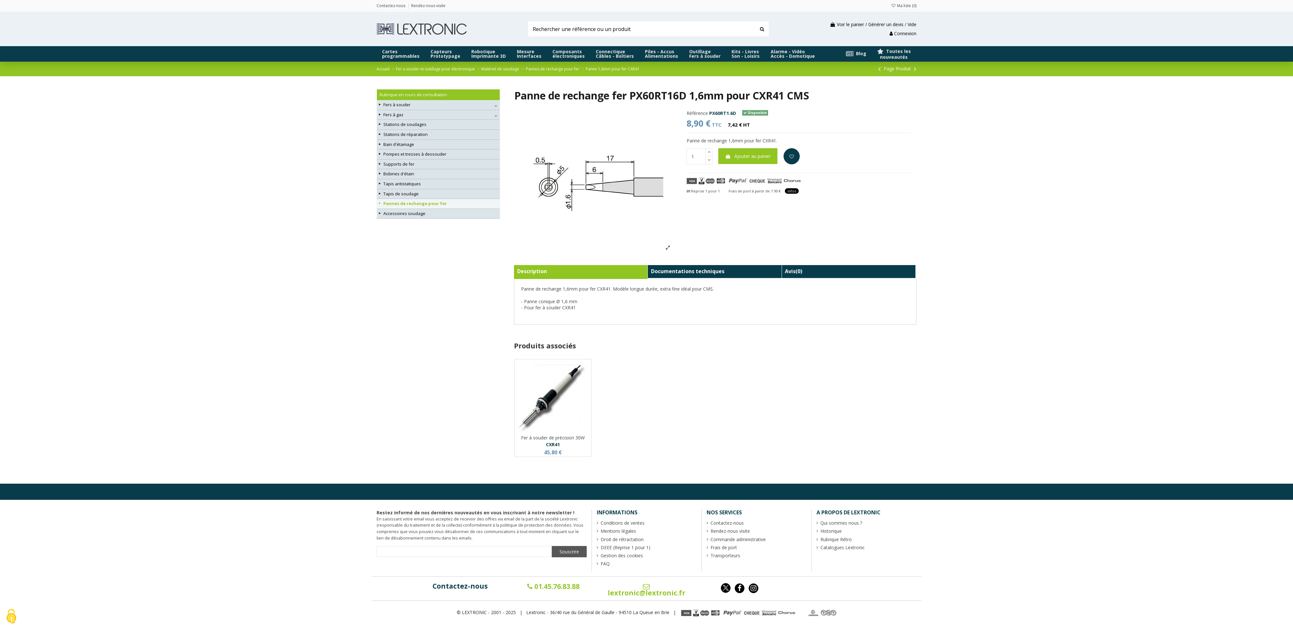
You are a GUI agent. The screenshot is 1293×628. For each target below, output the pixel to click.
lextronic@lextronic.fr (646, 590)
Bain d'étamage (398, 144)
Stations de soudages (404, 124)
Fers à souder (397, 105)
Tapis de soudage (401, 194)
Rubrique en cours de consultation (413, 95)
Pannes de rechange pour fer (415, 203)
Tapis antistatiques (402, 184)
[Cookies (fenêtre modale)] (11, 617)
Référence (697, 113)
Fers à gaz (393, 115)
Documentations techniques (687, 271)
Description (532, 271)
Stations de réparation (405, 134)
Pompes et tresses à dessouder (414, 154)
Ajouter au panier (748, 156)
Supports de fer (398, 164)
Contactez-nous (460, 586)
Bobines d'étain (398, 174)
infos (791, 191)
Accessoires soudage (404, 213)
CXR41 (553, 444)
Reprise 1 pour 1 (703, 191)
